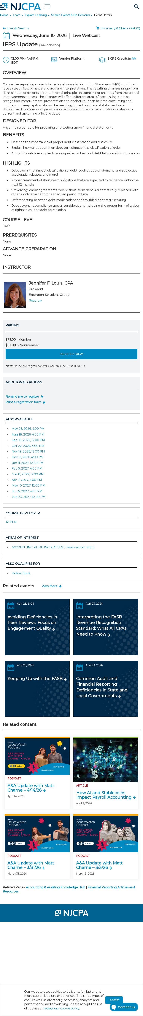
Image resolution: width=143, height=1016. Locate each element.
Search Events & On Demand (70, 15)
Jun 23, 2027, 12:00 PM (28, 497)
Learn (16, 15)
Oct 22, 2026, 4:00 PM (28, 446)
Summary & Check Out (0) (118, 28)
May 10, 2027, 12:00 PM (28, 485)
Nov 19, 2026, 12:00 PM (28, 451)
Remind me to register (22, 396)
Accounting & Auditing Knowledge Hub (55, 887)
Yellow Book (21, 573)
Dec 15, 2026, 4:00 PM (28, 457)
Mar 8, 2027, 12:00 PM (28, 474)
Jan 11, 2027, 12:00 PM (27, 463)
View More (49, 586)
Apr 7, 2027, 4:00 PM (27, 480)
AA (134, 58)
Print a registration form (23, 402)
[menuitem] (15, 926)
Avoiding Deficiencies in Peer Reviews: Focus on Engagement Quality (32, 622)
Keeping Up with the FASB (35, 678)
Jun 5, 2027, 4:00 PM (27, 491)
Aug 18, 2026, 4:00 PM (28, 434)
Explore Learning (36, 15)
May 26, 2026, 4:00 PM (28, 428)
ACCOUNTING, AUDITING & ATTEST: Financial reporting (53, 547)
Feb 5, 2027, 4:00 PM (27, 468)
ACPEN (11, 522)
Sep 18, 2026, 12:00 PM (28, 440)
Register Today (72, 354)
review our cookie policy (61, 1008)
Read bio (35, 300)
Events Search (16, 28)
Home (4, 15)
